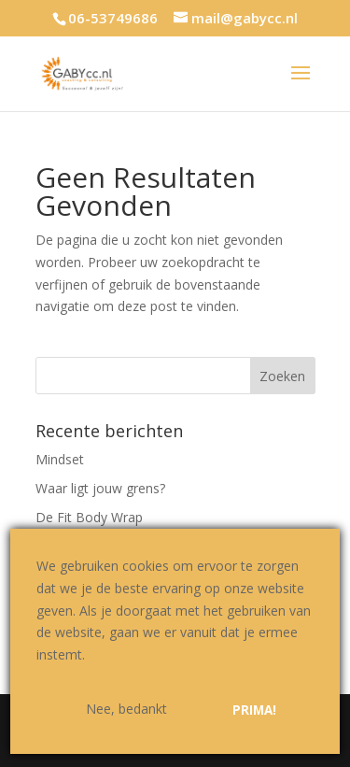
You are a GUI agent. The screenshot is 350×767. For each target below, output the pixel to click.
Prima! (254, 710)
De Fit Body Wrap (89, 517)
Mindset (59, 459)
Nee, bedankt (126, 708)
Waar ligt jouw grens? (100, 488)
